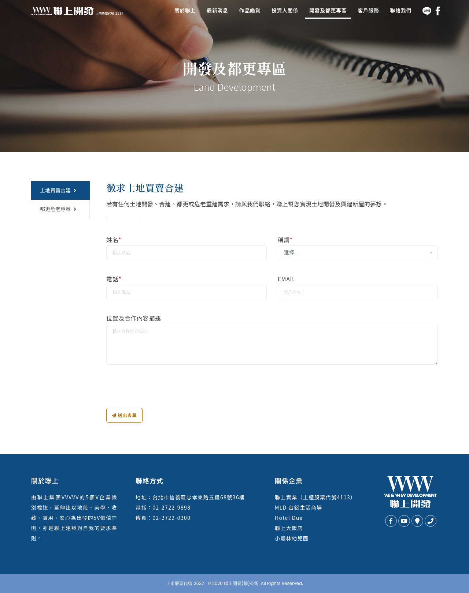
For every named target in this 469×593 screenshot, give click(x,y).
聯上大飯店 (289, 528)
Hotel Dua (289, 517)
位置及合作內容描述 (133, 318)
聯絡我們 (400, 10)
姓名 (113, 240)
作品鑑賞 (250, 10)
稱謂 (285, 240)
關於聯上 (185, 10)
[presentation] (162, 393)
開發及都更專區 (328, 10)
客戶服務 (368, 10)
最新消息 (217, 10)
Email (287, 279)
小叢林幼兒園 (292, 538)
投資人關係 (285, 10)
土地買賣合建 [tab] (58, 190)
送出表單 (124, 415)
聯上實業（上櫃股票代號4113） (315, 497)
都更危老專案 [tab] (58, 209)
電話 (113, 279)
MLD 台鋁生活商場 (298, 507)
